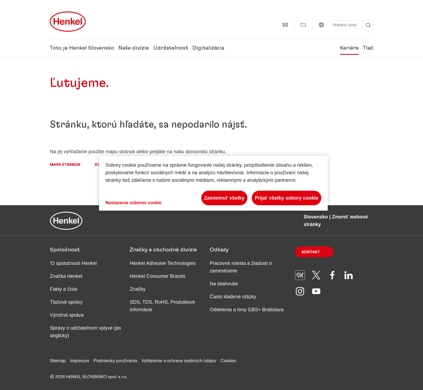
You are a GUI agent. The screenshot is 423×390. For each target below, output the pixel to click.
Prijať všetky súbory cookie (286, 198)
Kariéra (349, 48)
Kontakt (311, 252)
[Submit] (368, 25)
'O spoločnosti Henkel (73, 263)
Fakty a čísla (63, 289)
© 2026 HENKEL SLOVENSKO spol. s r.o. (88, 377)
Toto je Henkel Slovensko (82, 48)
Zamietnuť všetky (224, 198)
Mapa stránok (65, 165)
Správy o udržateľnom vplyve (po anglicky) (85, 331)
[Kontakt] (285, 24)
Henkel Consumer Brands (157, 276)
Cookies (228, 360)
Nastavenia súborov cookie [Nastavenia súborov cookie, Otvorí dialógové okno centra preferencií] (133, 202)
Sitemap (58, 360)
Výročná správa (67, 315)
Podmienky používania (115, 360)
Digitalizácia (208, 48)
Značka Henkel (66, 276)
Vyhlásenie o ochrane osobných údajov (178, 360)
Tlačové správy (66, 302)
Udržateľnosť (170, 48)
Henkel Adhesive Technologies (163, 263)
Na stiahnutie (224, 283)
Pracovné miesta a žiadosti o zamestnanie (241, 267)
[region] (213, 183)
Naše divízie (133, 48)
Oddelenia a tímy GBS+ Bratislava (247, 309)
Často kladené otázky (233, 296)
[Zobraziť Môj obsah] (303, 24)
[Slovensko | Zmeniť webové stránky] (321, 24)
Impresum (79, 360)
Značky (137, 289)
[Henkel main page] (68, 21)
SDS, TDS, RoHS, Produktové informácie (162, 305)
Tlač (368, 48)
